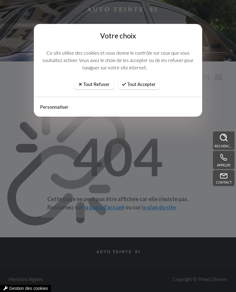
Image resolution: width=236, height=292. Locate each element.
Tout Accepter (139, 84)
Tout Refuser (94, 84)
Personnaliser (54, 107)
